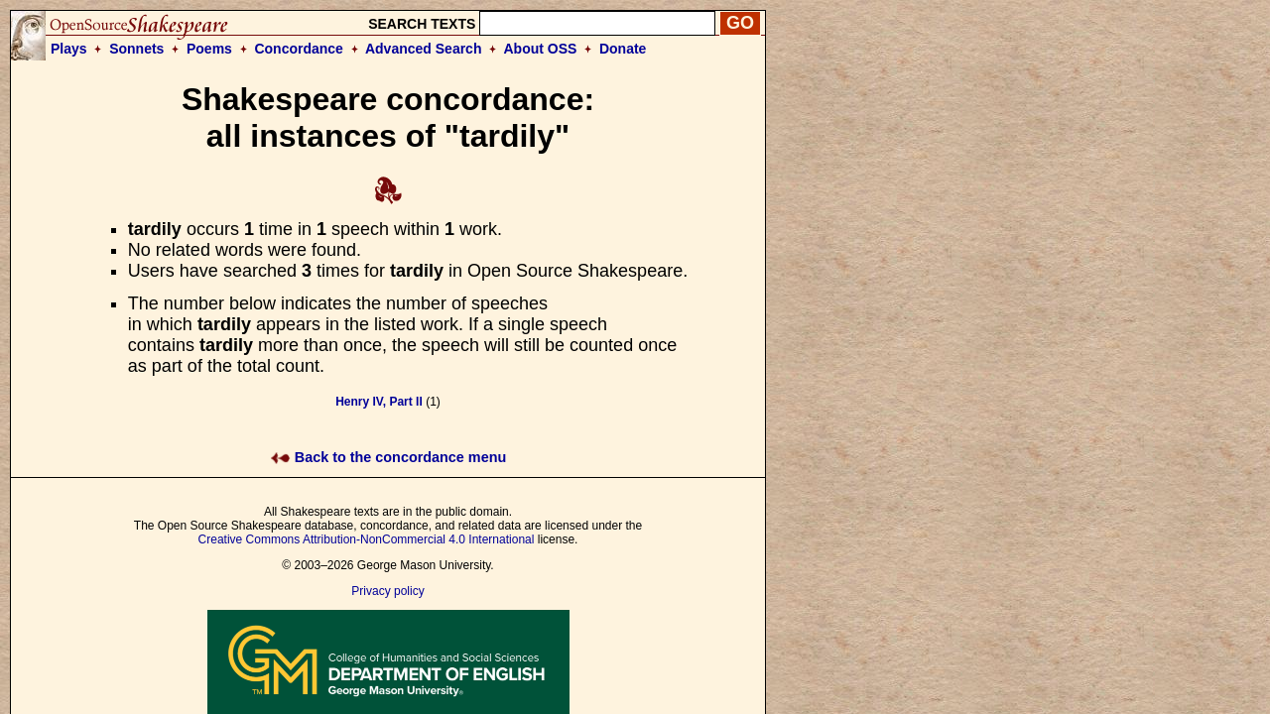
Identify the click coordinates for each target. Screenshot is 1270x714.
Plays (69, 49)
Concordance (298, 49)
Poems (209, 49)
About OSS (540, 49)
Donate (622, 49)
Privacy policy (387, 591)
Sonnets (136, 49)
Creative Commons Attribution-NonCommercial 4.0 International (366, 539)
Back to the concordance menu (388, 457)
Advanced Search (423, 49)
